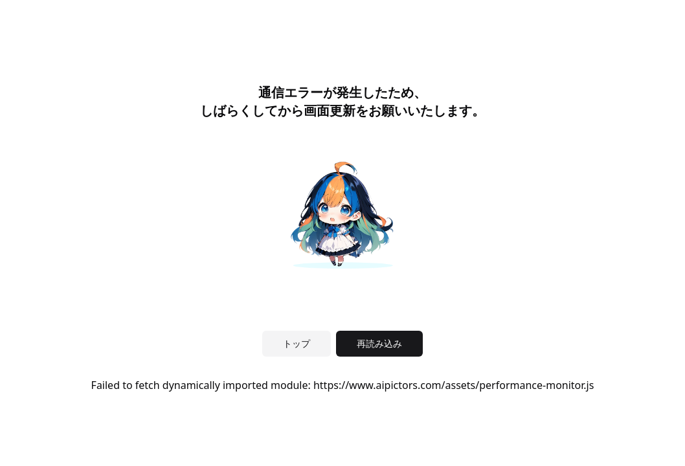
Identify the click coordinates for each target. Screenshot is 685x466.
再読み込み (379, 343)
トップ (296, 343)
